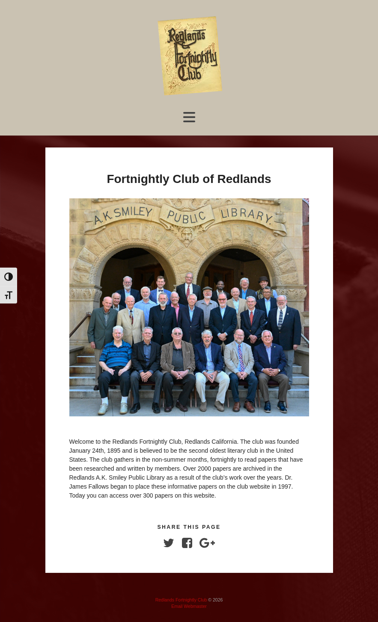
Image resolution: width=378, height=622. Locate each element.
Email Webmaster (189, 606)
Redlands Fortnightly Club (181, 599)
